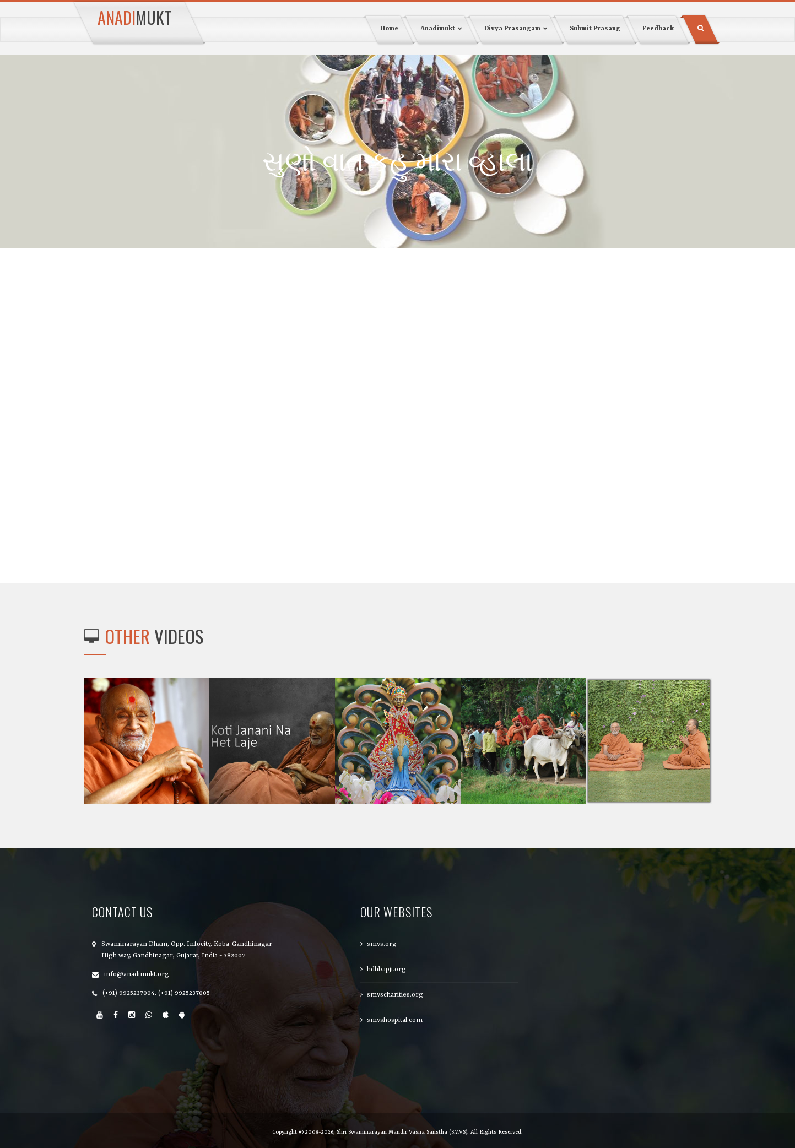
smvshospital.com (395, 1020)
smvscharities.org (395, 995)
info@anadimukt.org (136, 974)
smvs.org (382, 944)
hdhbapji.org (386, 969)
